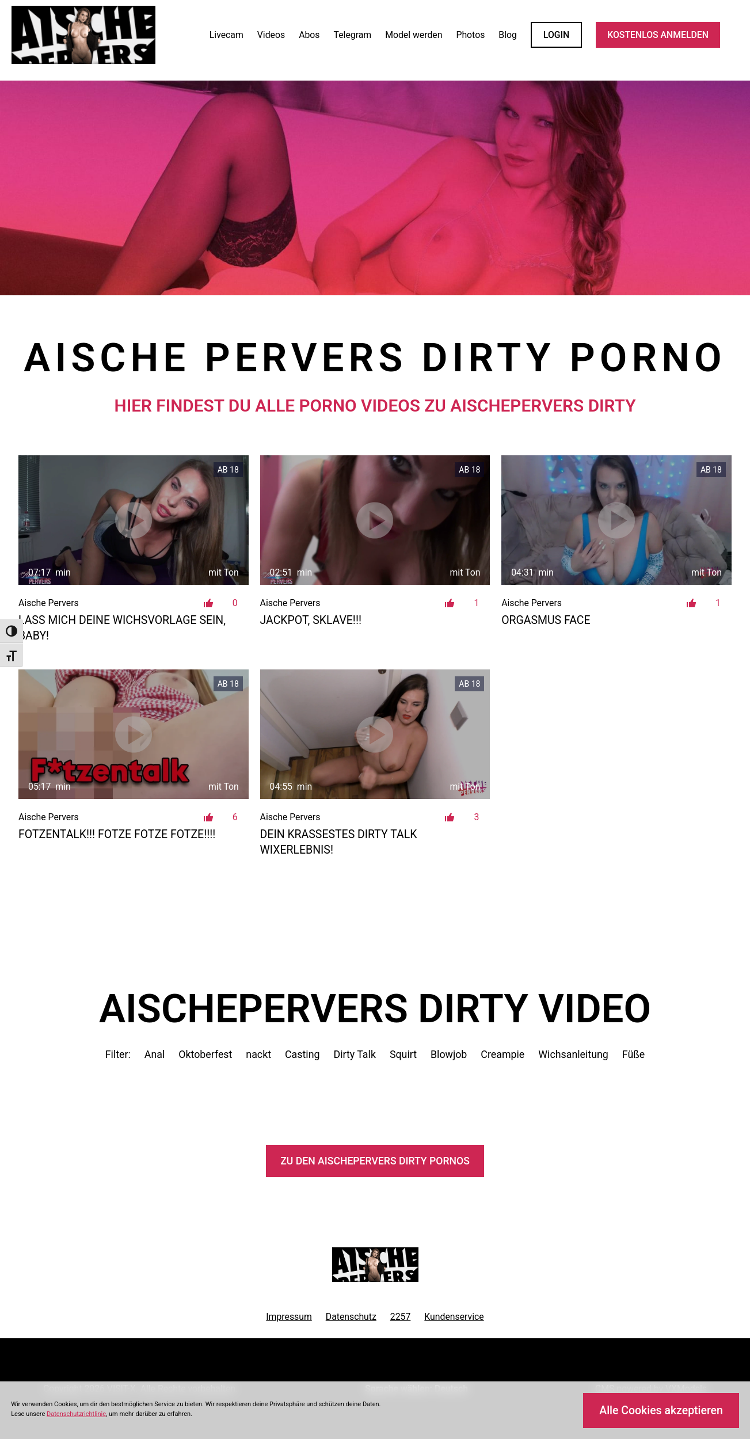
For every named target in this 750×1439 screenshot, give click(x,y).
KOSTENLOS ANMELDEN (658, 34)
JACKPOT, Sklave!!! (310, 620)
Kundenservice (453, 1316)
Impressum (288, 1316)
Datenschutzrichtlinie (76, 1414)
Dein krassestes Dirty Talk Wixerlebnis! (338, 842)
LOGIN (556, 34)
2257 (400, 1316)
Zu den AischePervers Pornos (375, 1161)
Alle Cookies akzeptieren (661, 1410)
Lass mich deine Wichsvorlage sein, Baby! (122, 628)
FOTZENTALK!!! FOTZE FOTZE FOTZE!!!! (116, 834)
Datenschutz (351, 1316)
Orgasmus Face (545, 620)
